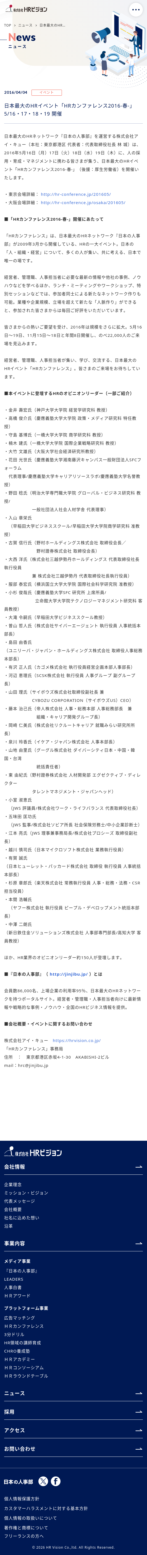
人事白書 (13, 1287)
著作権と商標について (26, 1527)
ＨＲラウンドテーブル (26, 1376)
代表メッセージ (19, 1201)
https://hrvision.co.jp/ (77, 1040)
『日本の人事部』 (22, 1270)
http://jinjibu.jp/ (69, 974)
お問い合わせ (20, 1448)
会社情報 (14, 1166)
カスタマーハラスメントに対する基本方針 (46, 1508)
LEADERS (13, 1279)
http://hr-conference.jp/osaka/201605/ (83, 202)
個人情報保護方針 (22, 1498)
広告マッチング (19, 1317)
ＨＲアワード (17, 1295)
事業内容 (14, 1243)
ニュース (25, 25)
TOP (7, 25)
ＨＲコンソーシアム (24, 1367)
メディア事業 (17, 1261)
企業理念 (13, 1184)
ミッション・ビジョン (26, 1192)
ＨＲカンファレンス (24, 1326)
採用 (9, 1411)
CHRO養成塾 (17, 1351)
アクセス (14, 1430)
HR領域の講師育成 (22, 1342)
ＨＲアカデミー (19, 1359)
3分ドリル (14, 1334)
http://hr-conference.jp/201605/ (76, 194)
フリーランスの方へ (24, 1536)
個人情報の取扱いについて (30, 1518)
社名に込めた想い (22, 1217)
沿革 (8, 1226)
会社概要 (13, 1209)
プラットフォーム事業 (26, 1308)
